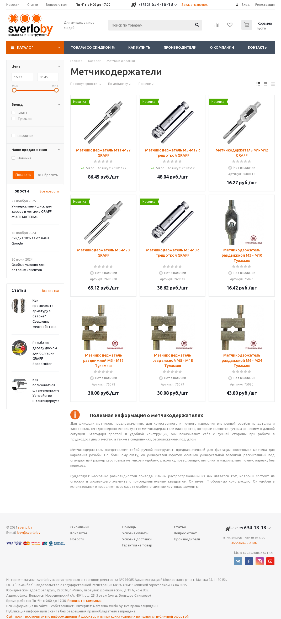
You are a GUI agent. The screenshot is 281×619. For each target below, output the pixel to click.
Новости (77, 539)
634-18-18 (156, 4)
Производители (180, 47)
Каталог (25, 47)
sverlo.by (25, 527)
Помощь (129, 527)
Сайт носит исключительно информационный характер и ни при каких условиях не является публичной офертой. (97, 616)
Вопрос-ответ (185, 533)
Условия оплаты (135, 533)
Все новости (49, 191)
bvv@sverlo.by (28, 532)
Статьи (180, 527)
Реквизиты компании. (84, 600)
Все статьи (50, 290)
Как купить (139, 47)
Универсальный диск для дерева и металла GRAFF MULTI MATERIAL (32, 211)
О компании (222, 47)
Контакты (258, 47)
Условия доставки (137, 539)
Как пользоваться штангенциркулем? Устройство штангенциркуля (48, 390)
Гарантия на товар (137, 545)
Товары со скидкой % (93, 47)
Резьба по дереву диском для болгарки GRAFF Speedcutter (45, 353)
